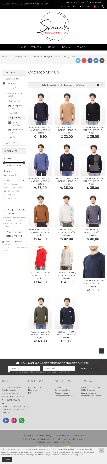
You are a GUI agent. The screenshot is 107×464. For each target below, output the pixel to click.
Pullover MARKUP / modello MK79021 (40, 333)
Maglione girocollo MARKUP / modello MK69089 (93, 181)
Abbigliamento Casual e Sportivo (12, 186)
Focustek (66, 442)
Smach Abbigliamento (75, 2)
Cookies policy (76, 454)
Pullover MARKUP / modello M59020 (66, 274)
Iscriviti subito (88, 368)
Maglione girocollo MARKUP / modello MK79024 (93, 283)
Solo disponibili (49, 85)
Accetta (6, 459)
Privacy (62, 454)
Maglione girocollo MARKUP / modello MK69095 (93, 130)
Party (8, 194)
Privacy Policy (62, 435)
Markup (9, 175)
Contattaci (78, 435)
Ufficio (8, 198)
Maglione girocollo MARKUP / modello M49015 (40, 181)
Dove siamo (96, 2)
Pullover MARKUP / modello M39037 (93, 231)
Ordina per (66, 85)
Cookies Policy (44, 435)
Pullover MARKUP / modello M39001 (40, 274)
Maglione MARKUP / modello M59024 (67, 231)
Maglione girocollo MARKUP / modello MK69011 (40, 130)
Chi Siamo (28, 435)
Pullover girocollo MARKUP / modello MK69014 (66, 130)
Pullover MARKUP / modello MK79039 (66, 333)
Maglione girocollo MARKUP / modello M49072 (66, 181)
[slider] (4, 162)
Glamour (9, 191)
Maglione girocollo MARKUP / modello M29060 (40, 232)
